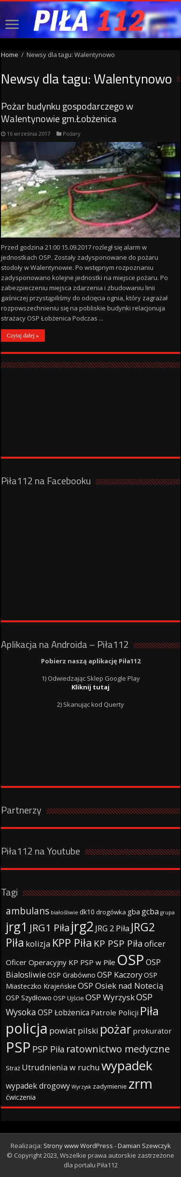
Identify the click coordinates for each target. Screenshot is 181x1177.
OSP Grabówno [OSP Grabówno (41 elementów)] (71, 975)
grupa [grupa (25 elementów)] (167, 912)
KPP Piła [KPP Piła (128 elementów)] (72, 943)
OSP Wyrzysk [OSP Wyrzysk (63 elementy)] (110, 997)
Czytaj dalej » (23, 335)
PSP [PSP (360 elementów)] (18, 1047)
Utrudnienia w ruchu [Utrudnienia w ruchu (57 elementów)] (61, 1067)
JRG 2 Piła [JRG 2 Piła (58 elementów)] (112, 928)
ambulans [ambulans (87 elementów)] (27, 910)
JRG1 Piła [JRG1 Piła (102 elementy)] (49, 927)
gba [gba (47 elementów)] (133, 911)
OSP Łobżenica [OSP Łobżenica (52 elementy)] (63, 1012)
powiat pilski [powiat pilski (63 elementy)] (73, 1030)
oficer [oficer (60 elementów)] (155, 943)
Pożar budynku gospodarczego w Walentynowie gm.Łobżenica (67, 112)
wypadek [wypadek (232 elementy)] (127, 1065)
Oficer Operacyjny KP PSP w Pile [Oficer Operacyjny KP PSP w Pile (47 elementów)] (60, 962)
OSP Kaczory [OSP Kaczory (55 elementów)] (119, 974)
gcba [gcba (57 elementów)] (150, 911)
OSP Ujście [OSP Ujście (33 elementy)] (68, 998)
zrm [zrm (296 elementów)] (140, 1083)
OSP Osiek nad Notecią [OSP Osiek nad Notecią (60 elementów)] (120, 985)
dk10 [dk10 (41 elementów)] (87, 911)
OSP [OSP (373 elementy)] (130, 959)
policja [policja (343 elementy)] (27, 1028)
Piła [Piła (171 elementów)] (149, 1011)
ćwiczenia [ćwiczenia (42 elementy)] (21, 1097)
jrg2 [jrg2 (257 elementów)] (82, 926)
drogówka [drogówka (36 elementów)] (111, 912)
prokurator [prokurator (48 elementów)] (152, 1031)
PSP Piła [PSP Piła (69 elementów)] (48, 1049)
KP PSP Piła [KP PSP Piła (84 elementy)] (118, 943)
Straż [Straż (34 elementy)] (13, 1068)
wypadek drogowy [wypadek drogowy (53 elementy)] (38, 1085)
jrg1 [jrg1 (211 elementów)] (17, 926)
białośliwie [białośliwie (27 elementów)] (64, 912)
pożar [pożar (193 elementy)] (115, 1029)
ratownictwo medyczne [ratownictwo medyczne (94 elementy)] (118, 1048)
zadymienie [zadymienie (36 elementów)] (110, 1086)
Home (9, 54)
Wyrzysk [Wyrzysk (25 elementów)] (81, 1086)
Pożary (72, 133)
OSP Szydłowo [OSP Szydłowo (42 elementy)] (29, 997)
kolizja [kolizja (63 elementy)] (38, 943)
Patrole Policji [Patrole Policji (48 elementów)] (115, 1012)
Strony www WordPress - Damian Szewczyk (107, 1145)
